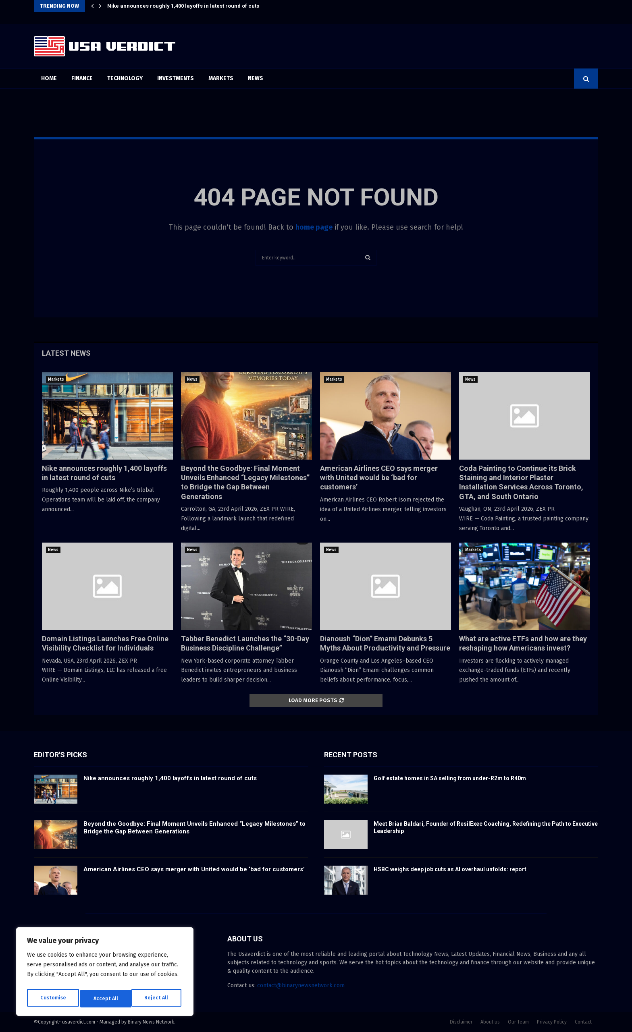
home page (314, 227)
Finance (82, 78)
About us (490, 1022)
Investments (175, 78)
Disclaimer (461, 1022)
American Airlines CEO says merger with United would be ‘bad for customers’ (379, 477)
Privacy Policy (552, 1022)
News (255, 78)
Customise (53, 998)
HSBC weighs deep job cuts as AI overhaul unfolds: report (450, 869)
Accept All (158, 998)
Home (49, 78)
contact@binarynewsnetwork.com (301, 985)
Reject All (105, 998)
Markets (220, 78)
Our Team (518, 1022)
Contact (583, 1022)
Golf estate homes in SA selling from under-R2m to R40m (450, 778)
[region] (104, 973)
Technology (125, 78)
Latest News (66, 353)
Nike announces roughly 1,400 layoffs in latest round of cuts (183, 6)
